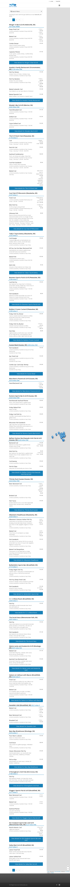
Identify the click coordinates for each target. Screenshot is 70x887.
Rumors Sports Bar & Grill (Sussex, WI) (23, 396)
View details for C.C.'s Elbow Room (26, 613)
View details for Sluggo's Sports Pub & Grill (26, 818)
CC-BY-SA (67, 871)
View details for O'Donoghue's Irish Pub (26, 786)
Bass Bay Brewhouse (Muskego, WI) (22, 731)
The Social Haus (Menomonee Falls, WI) (23, 617)
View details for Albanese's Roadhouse (26, 560)
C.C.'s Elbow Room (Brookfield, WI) (21, 599)
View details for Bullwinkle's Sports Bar (26, 594)
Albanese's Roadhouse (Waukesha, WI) (23, 515)
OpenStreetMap (58, 871)
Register (57, 1)
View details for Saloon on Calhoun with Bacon (26, 700)
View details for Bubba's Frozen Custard (26, 340)
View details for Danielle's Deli (26, 726)
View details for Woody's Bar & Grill (26, 131)
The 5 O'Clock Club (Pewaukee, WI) (21, 136)
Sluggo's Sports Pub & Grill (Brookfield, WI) (24, 790)
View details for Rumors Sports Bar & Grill (26, 433)
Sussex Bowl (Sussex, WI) (18, 345)
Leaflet (48, 871)
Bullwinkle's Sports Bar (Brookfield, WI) (23, 565)
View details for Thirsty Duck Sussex (26, 510)
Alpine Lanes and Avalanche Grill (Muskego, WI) (25, 647)
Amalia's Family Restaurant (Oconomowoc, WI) (24, 68)
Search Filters (15, 11)
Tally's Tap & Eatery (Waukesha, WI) (22, 234)
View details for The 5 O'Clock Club (26, 188)
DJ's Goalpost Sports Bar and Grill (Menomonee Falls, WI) (21, 824)
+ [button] (68, 867)
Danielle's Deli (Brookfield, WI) (20, 705)
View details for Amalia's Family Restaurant (26, 100)
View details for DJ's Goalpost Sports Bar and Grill (26, 839)
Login (51, 1)
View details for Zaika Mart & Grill (26, 864)
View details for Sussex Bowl (26, 374)
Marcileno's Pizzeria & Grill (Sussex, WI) (23, 379)
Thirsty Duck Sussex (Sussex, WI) (21, 479)
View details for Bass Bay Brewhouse (26, 767)
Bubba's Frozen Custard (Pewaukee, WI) (23, 309)
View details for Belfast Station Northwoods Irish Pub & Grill (26, 473)
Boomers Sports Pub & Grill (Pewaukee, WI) (24, 277)
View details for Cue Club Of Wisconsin (26, 229)
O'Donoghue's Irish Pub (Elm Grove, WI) (23, 772)
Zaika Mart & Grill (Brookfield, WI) (21, 845)
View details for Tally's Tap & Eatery (26, 273)
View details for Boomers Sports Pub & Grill (26, 304)
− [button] (68, 869)
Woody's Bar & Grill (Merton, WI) (21, 105)
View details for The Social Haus (26, 641)
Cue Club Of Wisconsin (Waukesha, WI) (23, 193)
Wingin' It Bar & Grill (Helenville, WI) (22, 25)
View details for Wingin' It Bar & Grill (26, 62)
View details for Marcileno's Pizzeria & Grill (26, 391)
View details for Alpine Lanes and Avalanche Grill (26, 669)
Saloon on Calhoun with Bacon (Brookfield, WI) (24, 676)
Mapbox (52, 872)
